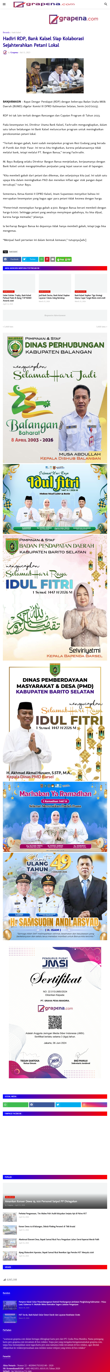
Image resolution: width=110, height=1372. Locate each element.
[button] (4, 4)
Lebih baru (8, 327)
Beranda (6, 33)
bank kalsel (16, 33)
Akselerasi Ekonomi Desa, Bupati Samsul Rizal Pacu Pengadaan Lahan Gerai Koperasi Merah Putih (59, 1239)
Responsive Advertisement (55, 315)
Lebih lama (101, 327)
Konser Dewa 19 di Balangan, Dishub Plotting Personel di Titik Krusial (47, 1226)
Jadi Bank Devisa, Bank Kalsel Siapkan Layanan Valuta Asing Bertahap (54, 296)
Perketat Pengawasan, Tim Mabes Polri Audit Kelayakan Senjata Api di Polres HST (53, 1213)
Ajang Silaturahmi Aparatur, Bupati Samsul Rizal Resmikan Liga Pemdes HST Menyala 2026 (56, 1252)
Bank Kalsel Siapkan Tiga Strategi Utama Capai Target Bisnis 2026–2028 (90, 296)
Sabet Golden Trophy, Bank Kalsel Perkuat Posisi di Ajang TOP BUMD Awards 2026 (17, 298)
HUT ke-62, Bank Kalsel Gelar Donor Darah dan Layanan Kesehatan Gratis (49, 1315)
